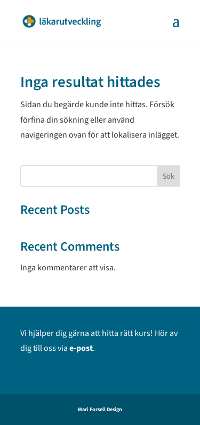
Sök (168, 176)
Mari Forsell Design (100, 409)
